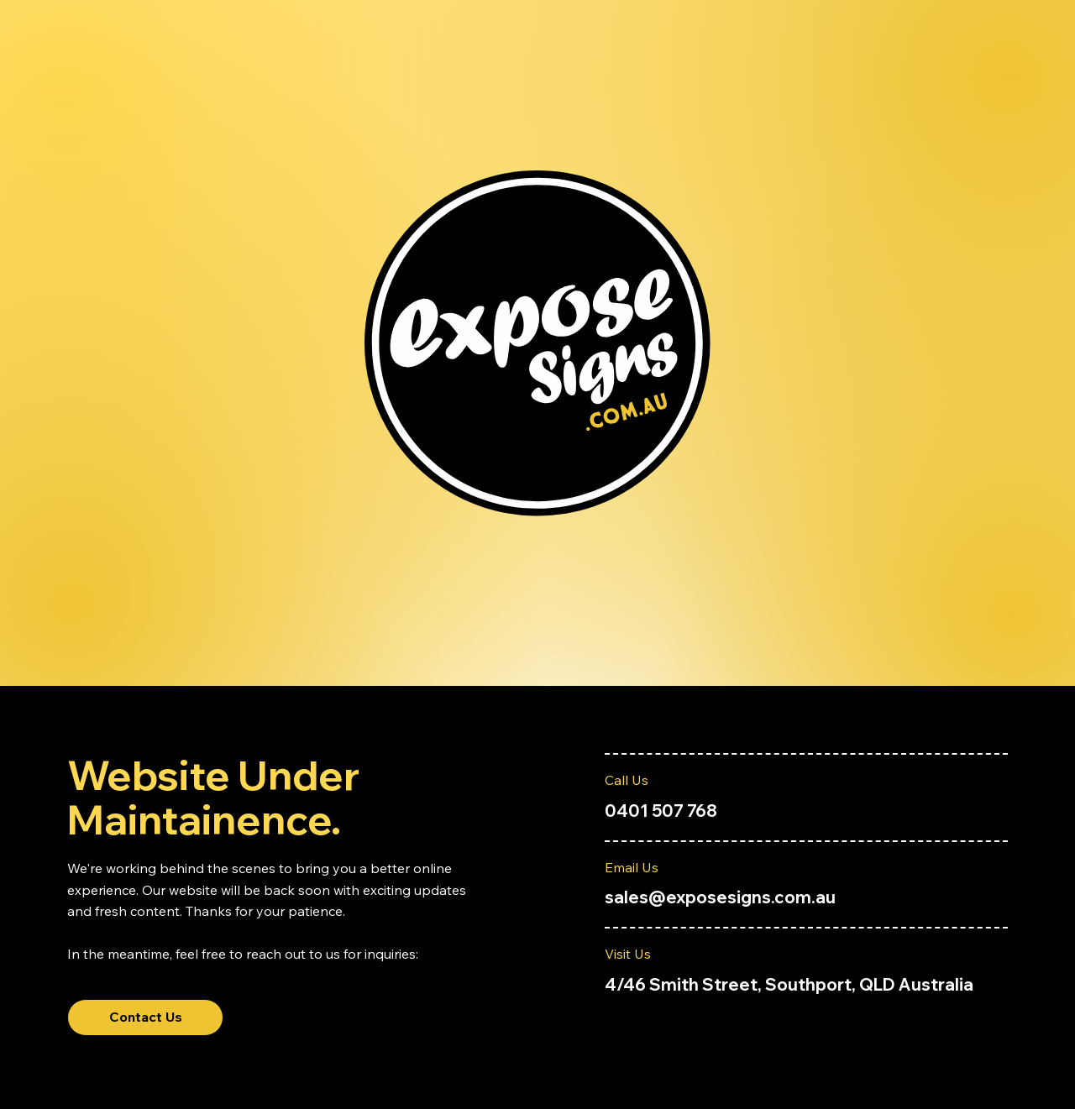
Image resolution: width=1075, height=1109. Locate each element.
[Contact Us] (145, 1017)
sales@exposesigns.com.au (720, 897)
